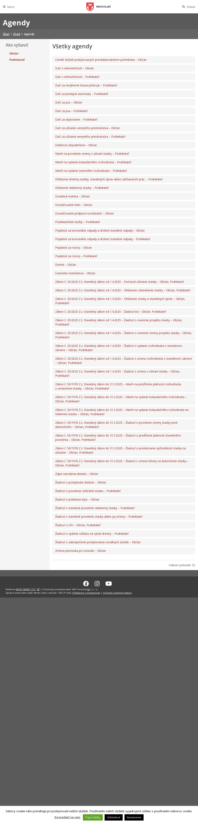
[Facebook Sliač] (86, 583)
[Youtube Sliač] (108, 583)
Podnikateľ (17, 60)
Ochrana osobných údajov (117, 592)
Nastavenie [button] (134, 817)
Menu (11, 7)
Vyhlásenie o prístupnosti (86, 592)
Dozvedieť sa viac (67, 817)
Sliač (98, 6)
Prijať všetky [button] (92, 817)
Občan (13, 53)
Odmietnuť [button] (113, 817)
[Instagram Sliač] (97, 583)
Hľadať (190, 7)
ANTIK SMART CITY (26, 588)
